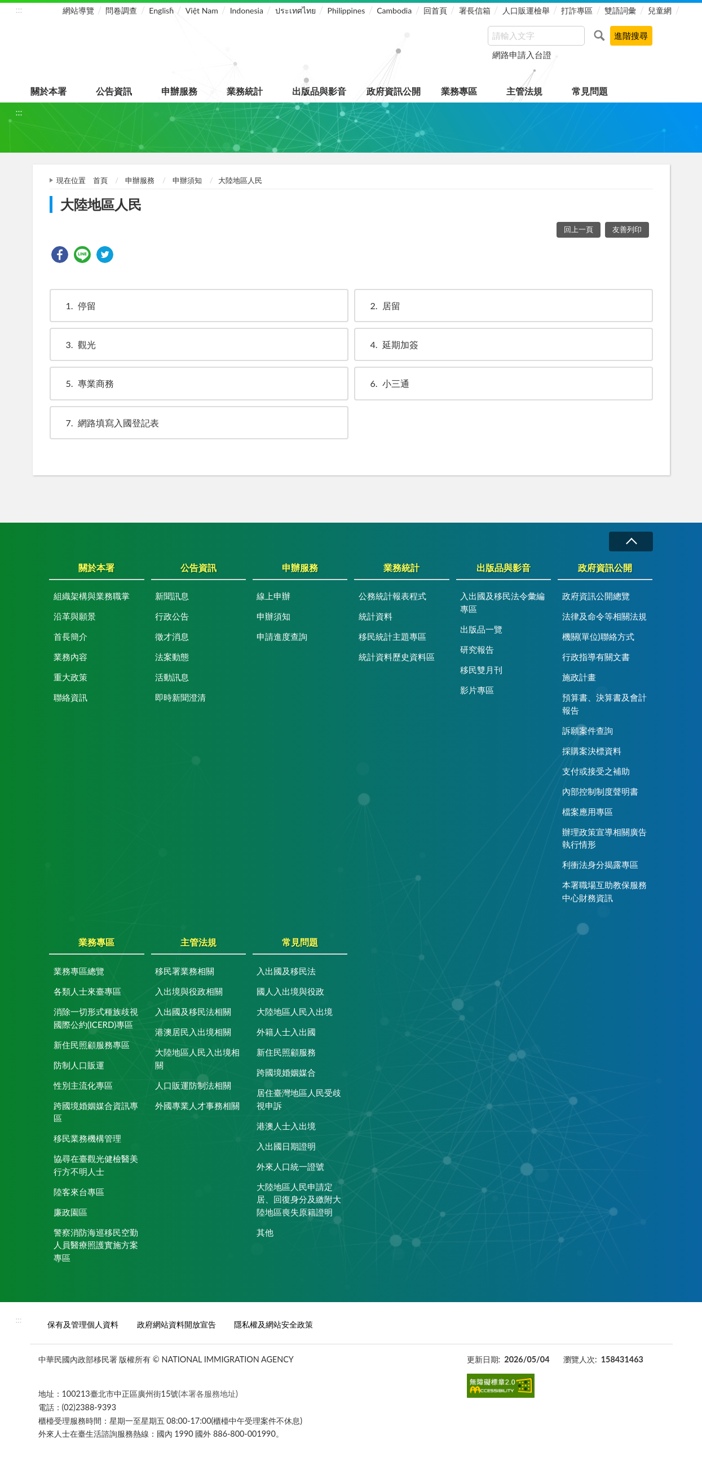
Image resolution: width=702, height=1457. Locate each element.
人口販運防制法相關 (193, 1085)
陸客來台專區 (79, 1192)
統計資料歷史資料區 (397, 657)
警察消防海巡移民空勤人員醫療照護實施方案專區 (96, 1245)
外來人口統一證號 (290, 1166)
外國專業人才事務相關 (197, 1105)
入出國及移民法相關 (193, 1011)
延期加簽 (389, 344)
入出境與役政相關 (189, 991)
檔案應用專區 (587, 812)
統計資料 (375, 616)
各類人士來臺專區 (87, 991)
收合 (631, 541)
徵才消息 (172, 636)
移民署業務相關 (184, 971)
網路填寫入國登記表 (107, 422)
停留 (75, 305)
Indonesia (246, 10)
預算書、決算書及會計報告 (604, 703)
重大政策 (70, 677)
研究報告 (477, 649)
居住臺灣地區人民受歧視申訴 (299, 1099)
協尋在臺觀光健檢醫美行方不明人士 (96, 1165)
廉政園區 (70, 1212)
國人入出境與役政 (290, 991)
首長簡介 (70, 636)
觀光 (75, 344)
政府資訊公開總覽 (596, 596)
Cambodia (394, 10)
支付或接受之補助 (596, 771)
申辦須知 (187, 180)
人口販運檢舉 (526, 10)
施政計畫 (579, 677)
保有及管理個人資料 (82, 1324)
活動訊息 (172, 677)
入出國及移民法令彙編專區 (502, 602)
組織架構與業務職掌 (92, 596)
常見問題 (590, 91)
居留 (380, 305)
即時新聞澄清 (180, 697)
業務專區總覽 (79, 971)
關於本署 (48, 91)
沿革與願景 (75, 616)
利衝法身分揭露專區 (600, 864)
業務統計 (245, 91)
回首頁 (435, 10)
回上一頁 (578, 229)
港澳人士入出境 (286, 1126)
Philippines (346, 10)
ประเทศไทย (295, 10)
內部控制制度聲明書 (600, 791)
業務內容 (70, 657)
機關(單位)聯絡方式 (598, 636)
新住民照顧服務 (286, 1052)
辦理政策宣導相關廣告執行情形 (604, 838)
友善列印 (627, 229)
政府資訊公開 (394, 91)
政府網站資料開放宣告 (176, 1324)
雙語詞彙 (620, 10)
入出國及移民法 (286, 971)
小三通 (384, 383)
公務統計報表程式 (392, 596)
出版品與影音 (319, 91)
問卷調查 (121, 10)
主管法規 (524, 91)
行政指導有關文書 (596, 657)
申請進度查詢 (282, 636)
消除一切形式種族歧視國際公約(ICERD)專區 (96, 1018)
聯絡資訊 (70, 697)
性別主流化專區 (83, 1085)
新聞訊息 (172, 596)
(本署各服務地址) (208, 1393)
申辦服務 (179, 91)
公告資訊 (114, 91)
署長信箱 (475, 10)
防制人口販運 (79, 1065)
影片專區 (477, 690)
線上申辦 (273, 596)
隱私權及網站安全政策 (273, 1324)
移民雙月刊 (481, 670)
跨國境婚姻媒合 (286, 1072)
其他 (265, 1232)
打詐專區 (577, 10)
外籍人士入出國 (286, 1032)
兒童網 (660, 10)
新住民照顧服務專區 (92, 1045)
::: (19, 9)
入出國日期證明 (286, 1146)
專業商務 (84, 383)
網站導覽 (78, 10)
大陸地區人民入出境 (295, 1011)
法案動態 (172, 657)
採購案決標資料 (591, 751)
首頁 (100, 180)
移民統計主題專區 (392, 636)
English (161, 10)
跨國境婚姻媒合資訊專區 (96, 1112)
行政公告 (172, 616)
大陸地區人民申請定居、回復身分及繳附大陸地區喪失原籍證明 (299, 1199)
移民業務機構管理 (87, 1138)
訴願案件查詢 (587, 730)
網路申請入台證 (521, 55)
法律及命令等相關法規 (604, 616)
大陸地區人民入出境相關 (197, 1058)
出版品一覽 (481, 629)
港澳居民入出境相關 (193, 1032)
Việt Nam (202, 10)
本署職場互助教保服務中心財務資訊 (604, 891)
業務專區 (459, 91)
